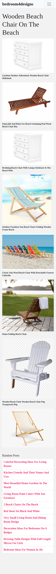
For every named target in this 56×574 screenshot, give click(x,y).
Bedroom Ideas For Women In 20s (23, 549)
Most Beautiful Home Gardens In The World (25, 485)
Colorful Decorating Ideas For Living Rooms (25, 463)
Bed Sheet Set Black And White (22, 511)
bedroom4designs (17, 4)
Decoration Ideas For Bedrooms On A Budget (25, 530)
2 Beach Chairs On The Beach (21, 504)
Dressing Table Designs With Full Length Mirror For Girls (27, 541)
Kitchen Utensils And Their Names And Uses (26, 474)
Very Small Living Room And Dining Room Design (25, 519)
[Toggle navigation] (49, 4)
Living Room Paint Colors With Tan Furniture (24, 495)
